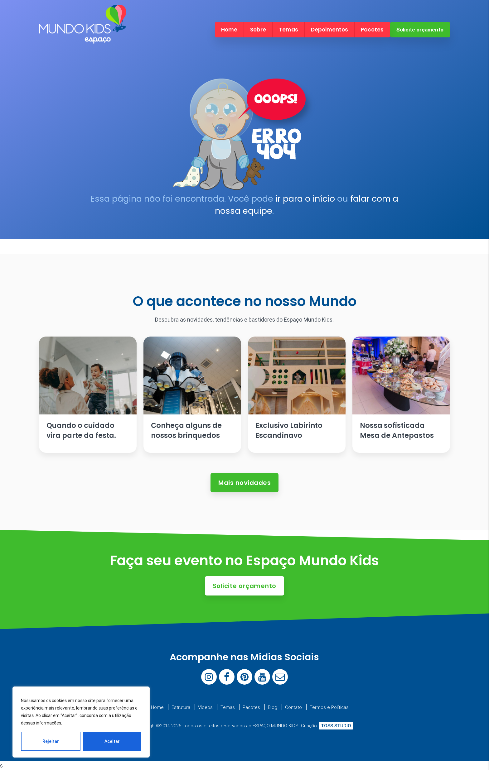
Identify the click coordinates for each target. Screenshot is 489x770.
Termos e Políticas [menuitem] (329, 707)
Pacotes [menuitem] (372, 29)
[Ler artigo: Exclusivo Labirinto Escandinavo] (296, 395)
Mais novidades (244, 482)
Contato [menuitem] (293, 707)
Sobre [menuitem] (258, 29)
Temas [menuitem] (288, 29)
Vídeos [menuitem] (205, 707)
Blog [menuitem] (272, 707)
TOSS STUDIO (336, 726)
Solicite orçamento (419, 29)
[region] (81, 722)
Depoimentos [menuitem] (329, 29)
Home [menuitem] (229, 29)
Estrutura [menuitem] (181, 707)
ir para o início (305, 198)
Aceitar (112, 741)
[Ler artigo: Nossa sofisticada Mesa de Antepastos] (401, 395)
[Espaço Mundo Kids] (82, 38)
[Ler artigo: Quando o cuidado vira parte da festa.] (87, 395)
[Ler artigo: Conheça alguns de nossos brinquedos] (192, 395)
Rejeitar (50, 741)
